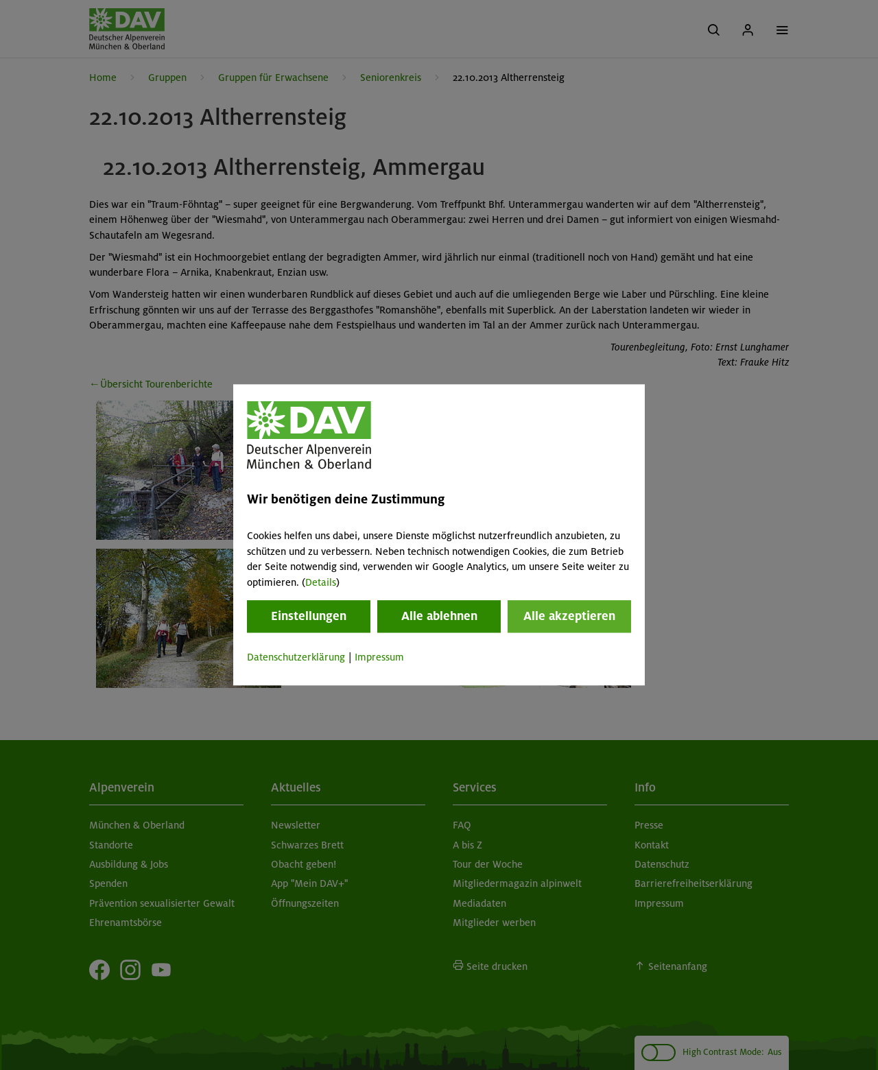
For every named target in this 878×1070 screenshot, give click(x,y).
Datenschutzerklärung (296, 657)
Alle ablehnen (439, 615)
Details (320, 582)
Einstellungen (308, 615)
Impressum (379, 657)
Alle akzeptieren (569, 615)
